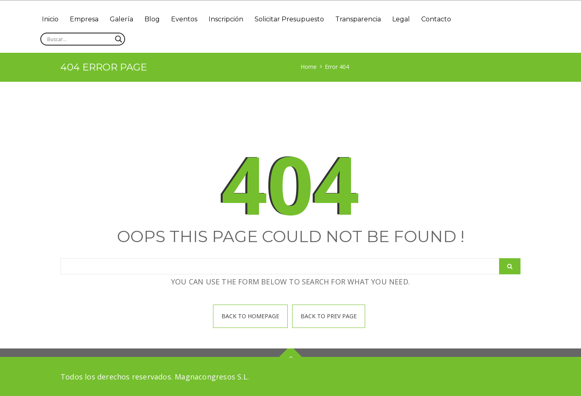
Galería (121, 19)
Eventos (184, 19)
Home (309, 66)
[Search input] (79, 39)
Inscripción (226, 19)
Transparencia (358, 19)
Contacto (436, 19)
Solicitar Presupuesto (289, 19)
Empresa (84, 19)
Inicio (50, 19)
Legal (401, 19)
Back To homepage (250, 316)
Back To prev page (329, 316)
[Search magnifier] (118, 39)
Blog (152, 19)
